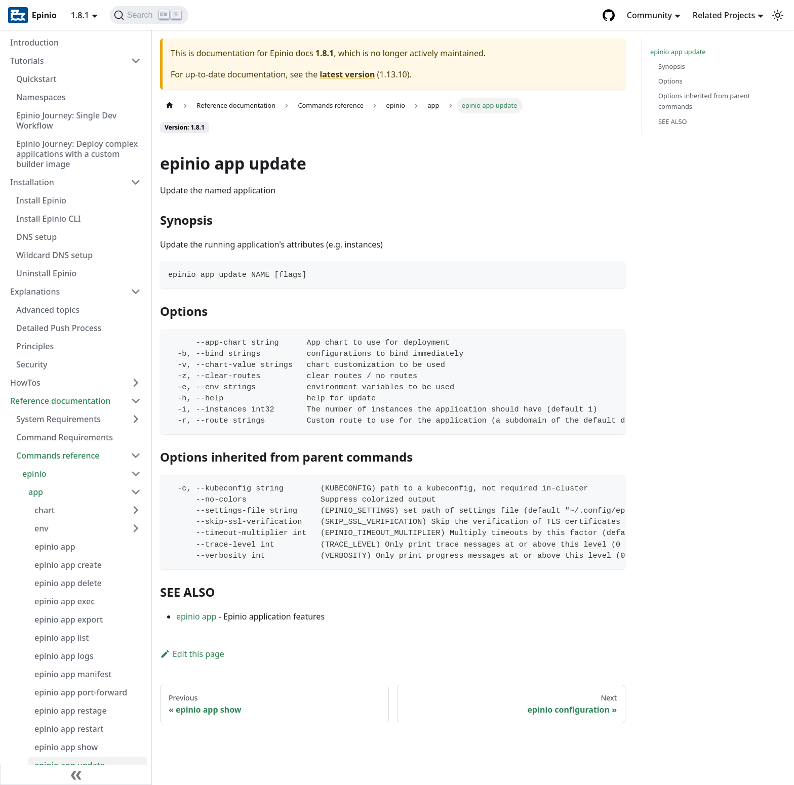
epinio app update (678, 51)
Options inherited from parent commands (704, 101)
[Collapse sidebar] (76, 775)
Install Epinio (41, 200)
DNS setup (36, 236)
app (35, 492)
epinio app (54, 546)
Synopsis (671, 66)
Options (670, 81)
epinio (34, 473)
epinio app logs (64, 656)
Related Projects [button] (724, 15)
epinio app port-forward (80, 692)
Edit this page (192, 653)
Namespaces (41, 97)
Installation (32, 182)
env (41, 528)
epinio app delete (68, 583)
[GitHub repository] (609, 15)
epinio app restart (68, 728)
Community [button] (649, 15)
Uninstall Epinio (46, 273)
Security (32, 364)
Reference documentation (60, 400)
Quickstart (36, 79)
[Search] (149, 15)
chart (44, 510)
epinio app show (66, 747)
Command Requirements (64, 437)
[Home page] (169, 105)
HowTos (25, 382)
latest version (347, 74)
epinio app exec (64, 601)
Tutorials (27, 60)
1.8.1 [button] (80, 15)
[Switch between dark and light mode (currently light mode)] (778, 15)
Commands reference (58, 455)
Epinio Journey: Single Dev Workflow (66, 120)
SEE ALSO (672, 121)
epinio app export (68, 619)
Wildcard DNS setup (54, 255)
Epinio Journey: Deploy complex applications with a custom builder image (77, 154)
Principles (35, 346)
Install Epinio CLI (48, 218)
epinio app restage (70, 710)
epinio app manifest (72, 674)
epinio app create (68, 564)
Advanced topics (48, 309)
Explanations (35, 291)
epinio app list (61, 637)
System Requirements (58, 419)
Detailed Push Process (58, 328)
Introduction (34, 42)
